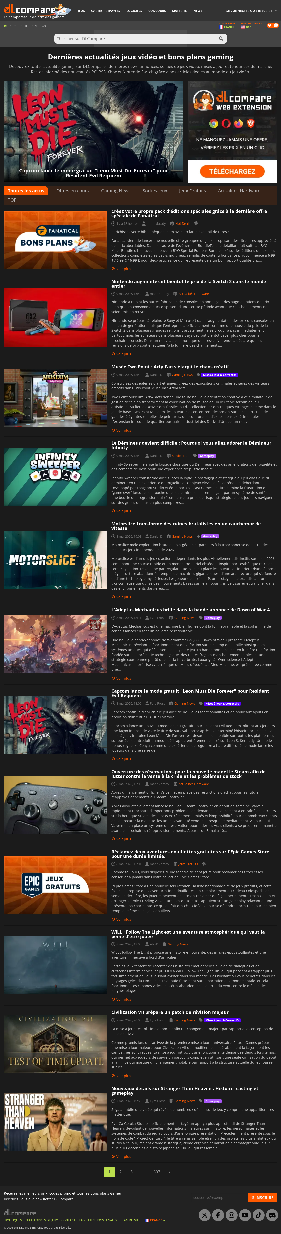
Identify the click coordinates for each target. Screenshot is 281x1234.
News (197, 11)
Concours (157, 11)
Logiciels (134, 11)
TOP (12, 200)
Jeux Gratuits (192, 191)
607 (156, 1172)
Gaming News (116, 191)
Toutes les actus (26, 191)
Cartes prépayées (105, 11)
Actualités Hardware (239, 191)
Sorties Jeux (155, 191)
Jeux (81, 11)
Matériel (179, 11)
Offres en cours (72, 191)
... (143, 1172)
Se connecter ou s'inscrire (249, 11)
